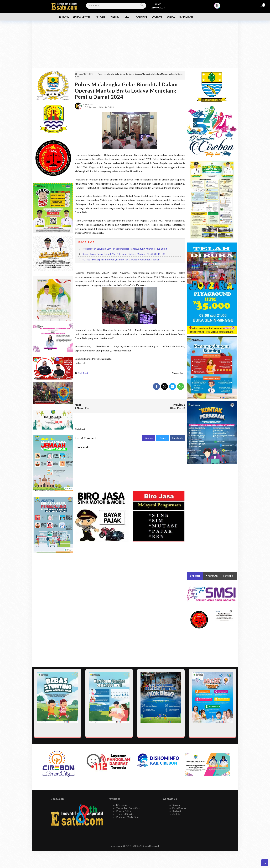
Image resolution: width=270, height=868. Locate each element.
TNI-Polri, (112, 107)
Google (149, 437)
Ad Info (176, 814)
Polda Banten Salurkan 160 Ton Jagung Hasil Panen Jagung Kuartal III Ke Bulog (124, 248)
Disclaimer (121, 805)
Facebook (177, 437)
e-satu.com (116, 846)
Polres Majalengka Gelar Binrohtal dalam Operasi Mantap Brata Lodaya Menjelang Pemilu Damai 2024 (126, 90)
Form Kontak (179, 808)
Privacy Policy (123, 811)
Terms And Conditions (128, 808)
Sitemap (176, 805)
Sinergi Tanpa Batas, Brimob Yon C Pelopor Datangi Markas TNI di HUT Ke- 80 (123, 254)
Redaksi (176, 811)
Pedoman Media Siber (127, 816)
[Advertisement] (135, 41)
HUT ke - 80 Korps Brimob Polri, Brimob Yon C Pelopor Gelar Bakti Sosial (120, 259)
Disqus (162, 437)
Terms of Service (125, 814)
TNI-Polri (83, 373)
